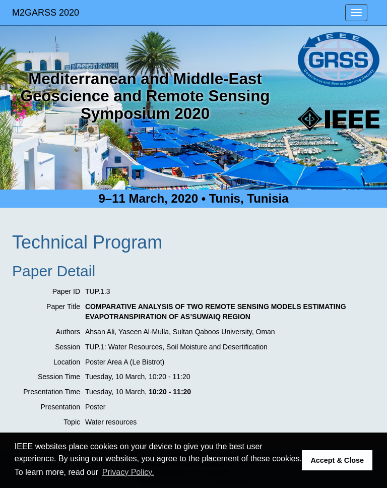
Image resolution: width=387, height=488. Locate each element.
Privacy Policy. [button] (128, 472)
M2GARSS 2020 (45, 13)
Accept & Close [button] (337, 460)
